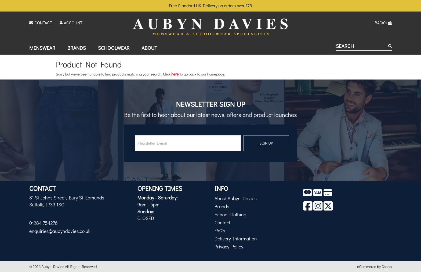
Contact (222, 222)
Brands (76, 47)
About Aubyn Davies (236, 198)
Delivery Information (236, 238)
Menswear (42, 47)
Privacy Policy (229, 246)
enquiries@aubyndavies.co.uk (59, 231)
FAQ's (220, 230)
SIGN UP (266, 143)
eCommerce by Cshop (374, 266)
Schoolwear (114, 47)
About (149, 47)
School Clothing (230, 214)
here (175, 74)
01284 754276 (43, 223)
